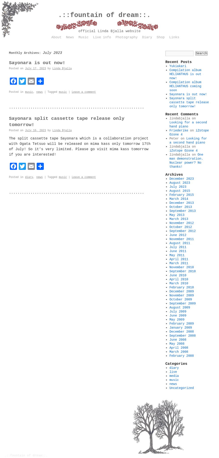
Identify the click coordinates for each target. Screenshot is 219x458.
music (29, 92)
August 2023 (179, 183)
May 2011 (176, 255)
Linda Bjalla (62, 68)
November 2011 (181, 239)
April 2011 (178, 259)
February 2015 (181, 195)
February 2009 (181, 323)
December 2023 (181, 179)
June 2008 (177, 340)
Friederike (178, 130)
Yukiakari (177, 66)
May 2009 (176, 319)
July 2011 (177, 247)
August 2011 (179, 243)
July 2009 (177, 311)
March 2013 (178, 219)
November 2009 (181, 295)
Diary (147, 37)
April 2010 (178, 279)
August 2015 (179, 191)
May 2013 (176, 215)
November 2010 (181, 267)
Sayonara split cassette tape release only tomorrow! (189, 102)
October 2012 (180, 227)
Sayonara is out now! (37, 62)
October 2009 (180, 299)
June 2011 (177, 251)
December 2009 (181, 291)
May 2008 (176, 344)
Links (174, 37)
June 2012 (177, 235)
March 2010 (178, 283)
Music (83, 37)
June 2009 (177, 315)
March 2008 (178, 352)
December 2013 (181, 203)
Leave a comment (84, 92)
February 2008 (181, 356)
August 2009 (179, 307)
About (56, 37)
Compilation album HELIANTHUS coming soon (185, 86)
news (39, 92)
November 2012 (181, 223)
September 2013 (182, 211)
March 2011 (178, 263)
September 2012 (182, 231)
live (173, 372)
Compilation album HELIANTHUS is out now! (185, 74)
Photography (127, 37)
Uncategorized (181, 388)
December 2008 (181, 331)
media (174, 376)
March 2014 (178, 199)
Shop (161, 37)
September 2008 (182, 336)
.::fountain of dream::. (104, 15)
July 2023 (177, 187)
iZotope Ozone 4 (183, 150)
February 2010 (181, 287)
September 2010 (182, 271)
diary (29, 177)
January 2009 (180, 327)
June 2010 (177, 275)
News (70, 37)
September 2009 (182, 303)
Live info (102, 37)
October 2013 (180, 207)
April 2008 (178, 348)
